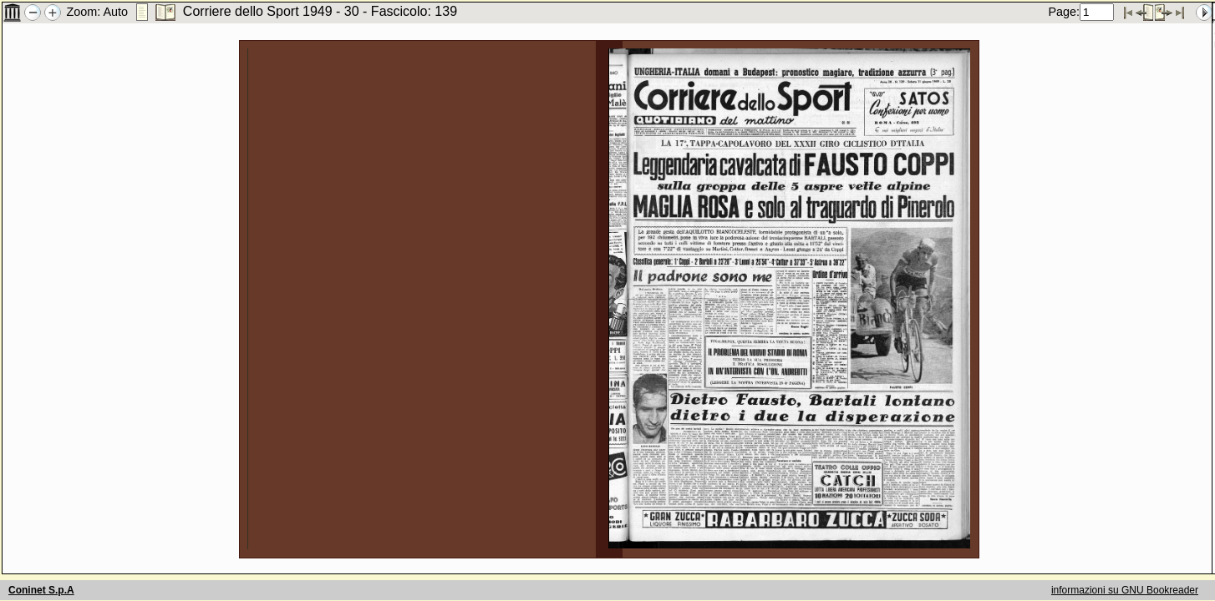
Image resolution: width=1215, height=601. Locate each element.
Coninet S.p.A (41, 590)
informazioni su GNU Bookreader (1124, 590)
